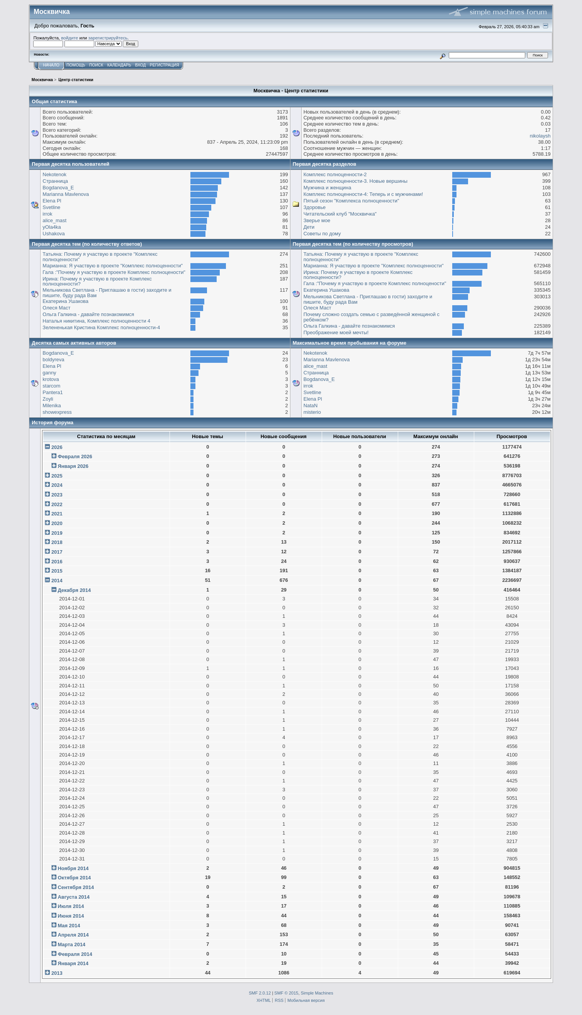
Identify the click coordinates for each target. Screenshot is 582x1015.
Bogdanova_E (58, 187)
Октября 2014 (74, 878)
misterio (312, 412)
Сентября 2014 (76, 887)
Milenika (51, 405)
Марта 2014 (71, 944)
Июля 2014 (71, 906)
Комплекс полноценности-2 (335, 174)
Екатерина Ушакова (65, 301)
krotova (50, 379)
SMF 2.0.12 (260, 993)
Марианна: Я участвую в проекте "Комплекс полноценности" (112, 266)
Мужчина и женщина (327, 187)
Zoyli (47, 399)
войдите (69, 37)
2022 (57, 504)
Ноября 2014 (73, 868)
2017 (57, 552)
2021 (57, 514)
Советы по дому (322, 233)
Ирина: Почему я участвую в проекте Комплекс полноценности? (97, 281)
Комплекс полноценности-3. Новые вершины (355, 181)
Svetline (51, 207)
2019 (57, 533)
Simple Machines (317, 993)
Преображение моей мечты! (336, 332)
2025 (57, 476)
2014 (57, 580)
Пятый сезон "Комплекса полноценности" (351, 201)
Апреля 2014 (73, 935)
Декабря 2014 (74, 590)
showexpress (56, 412)
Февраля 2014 (75, 954)
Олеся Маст (56, 308)
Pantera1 (52, 392)
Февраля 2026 (75, 456)
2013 (57, 973)
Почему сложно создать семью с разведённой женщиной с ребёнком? (371, 317)
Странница (55, 181)
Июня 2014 (71, 916)
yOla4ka (51, 227)
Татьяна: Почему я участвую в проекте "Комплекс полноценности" (99, 256)
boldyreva (53, 359)
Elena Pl (51, 201)
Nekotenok (54, 174)
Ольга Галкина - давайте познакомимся (88, 314)
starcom (51, 386)
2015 (57, 571)
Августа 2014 (73, 897)
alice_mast (54, 220)
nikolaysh (540, 136)
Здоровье (315, 207)
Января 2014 (73, 963)
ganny (49, 373)
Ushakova (53, 233)
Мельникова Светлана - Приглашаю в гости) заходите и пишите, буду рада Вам (106, 292)
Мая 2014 (69, 925)
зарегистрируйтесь (107, 37)
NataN (311, 405)
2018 (57, 542)
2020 (57, 523)
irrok (47, 214)
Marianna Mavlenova (65, 194)
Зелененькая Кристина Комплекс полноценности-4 (101, 327)
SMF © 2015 (286, 993)
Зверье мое (317, 220)
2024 (57, 485)
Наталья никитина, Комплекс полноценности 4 (96, 321)
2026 (57, 447)
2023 (57, 495)
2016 (57, 561)
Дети (309, 227)
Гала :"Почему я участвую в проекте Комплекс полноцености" (113, 272)
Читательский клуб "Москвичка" (340, 214)
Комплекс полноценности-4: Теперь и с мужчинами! (363, 194)
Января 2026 (73, 466)
